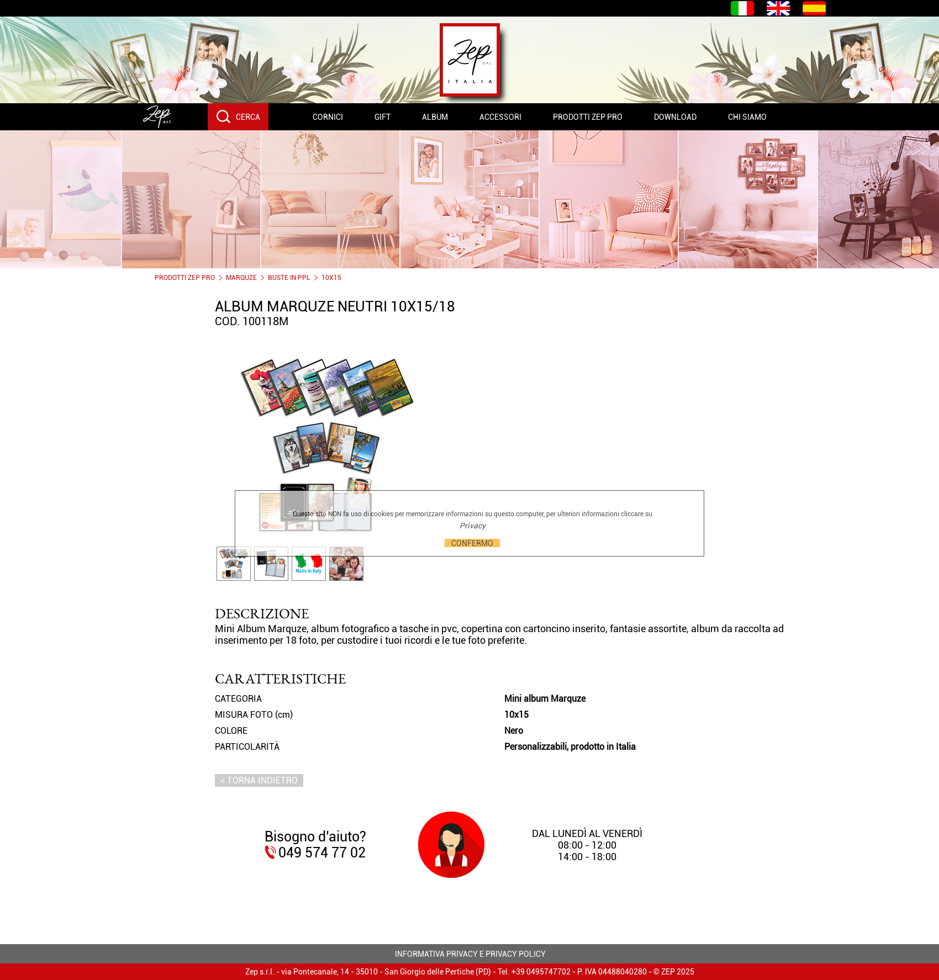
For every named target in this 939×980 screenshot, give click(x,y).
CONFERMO (472, 543)
